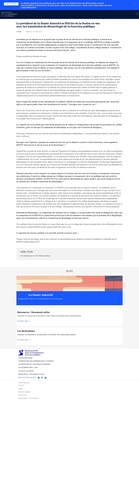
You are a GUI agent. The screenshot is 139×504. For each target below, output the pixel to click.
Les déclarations (26, 331)
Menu (137, 14)
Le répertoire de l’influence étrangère (34, 364)
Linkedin (42, 377)
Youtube (45, 378)
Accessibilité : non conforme (28, 398)
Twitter (38, 378)
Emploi (20, 389)
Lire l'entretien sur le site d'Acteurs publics (35, 256)
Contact (21, 385)
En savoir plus (22, 321)
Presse (19, 32)
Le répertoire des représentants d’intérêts (36, 361)
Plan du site (22, 395)
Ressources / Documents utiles (33, 312)
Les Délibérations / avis (28, 367)
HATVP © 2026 (23, 383)
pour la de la (9, 14)
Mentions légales (24, 392)
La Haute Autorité (40, 295)
